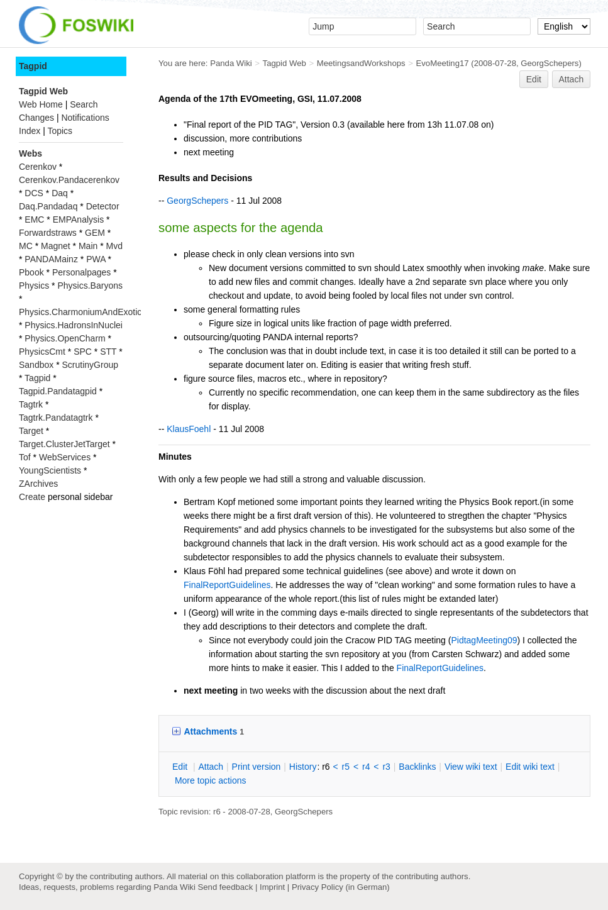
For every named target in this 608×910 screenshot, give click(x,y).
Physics (34, 285)
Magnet (55, 246)
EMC (34, 219)
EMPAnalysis (78, 219)
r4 (366, 767)
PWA (96, 259)
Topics (59, 131)
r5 (346, 767)
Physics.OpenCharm (65, 338)
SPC (83, 352)
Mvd (114, 246)
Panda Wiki (231, 63)
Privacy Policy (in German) (341, 887)
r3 (386, 767)
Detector (102, 206)
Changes (36, 118)
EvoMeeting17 (442, 63)
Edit (533, 79)
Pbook (31, 272)
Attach (571, 79)
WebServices (65, 457)
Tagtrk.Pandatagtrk (56, 418)
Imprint (272, 887)
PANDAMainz (51, 259)
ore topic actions (210, 780)
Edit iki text (530, 767)
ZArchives (38, 484)
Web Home (41, 104)
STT (108, 352)
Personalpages (81, 272)
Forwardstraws (48, 233)
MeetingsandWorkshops (361, 63)
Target (31, 431)
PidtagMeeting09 (484, 640)
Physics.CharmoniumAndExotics (82, 312)
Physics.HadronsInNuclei (74, 325)
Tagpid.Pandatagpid (58, 391)
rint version (256, 767)
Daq (60, 193)
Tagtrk (31, 404)
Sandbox (36, 365)
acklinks (417, 767)
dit (181, 767)
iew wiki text (471, 767)
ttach (210, 767)
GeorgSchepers (549, 63)
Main (88, 246)
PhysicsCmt (42, 352)
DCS (34, 193)
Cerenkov (38, 167)
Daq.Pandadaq (48, 206)
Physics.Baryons (89, 285)
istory (303, 767)
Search (83, 104)
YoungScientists (50, 470)
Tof (25, 457)
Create (32, 497)
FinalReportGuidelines (227, 585)
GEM (95, 233)
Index (29, 131)
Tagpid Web (284, 63)
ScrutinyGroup (90, 365)
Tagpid (33, 66)
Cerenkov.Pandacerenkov (69, 180)
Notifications (85, 118)
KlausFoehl (189, 429)
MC (26, 246)
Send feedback (225, 887)
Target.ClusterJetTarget (64, 444)
